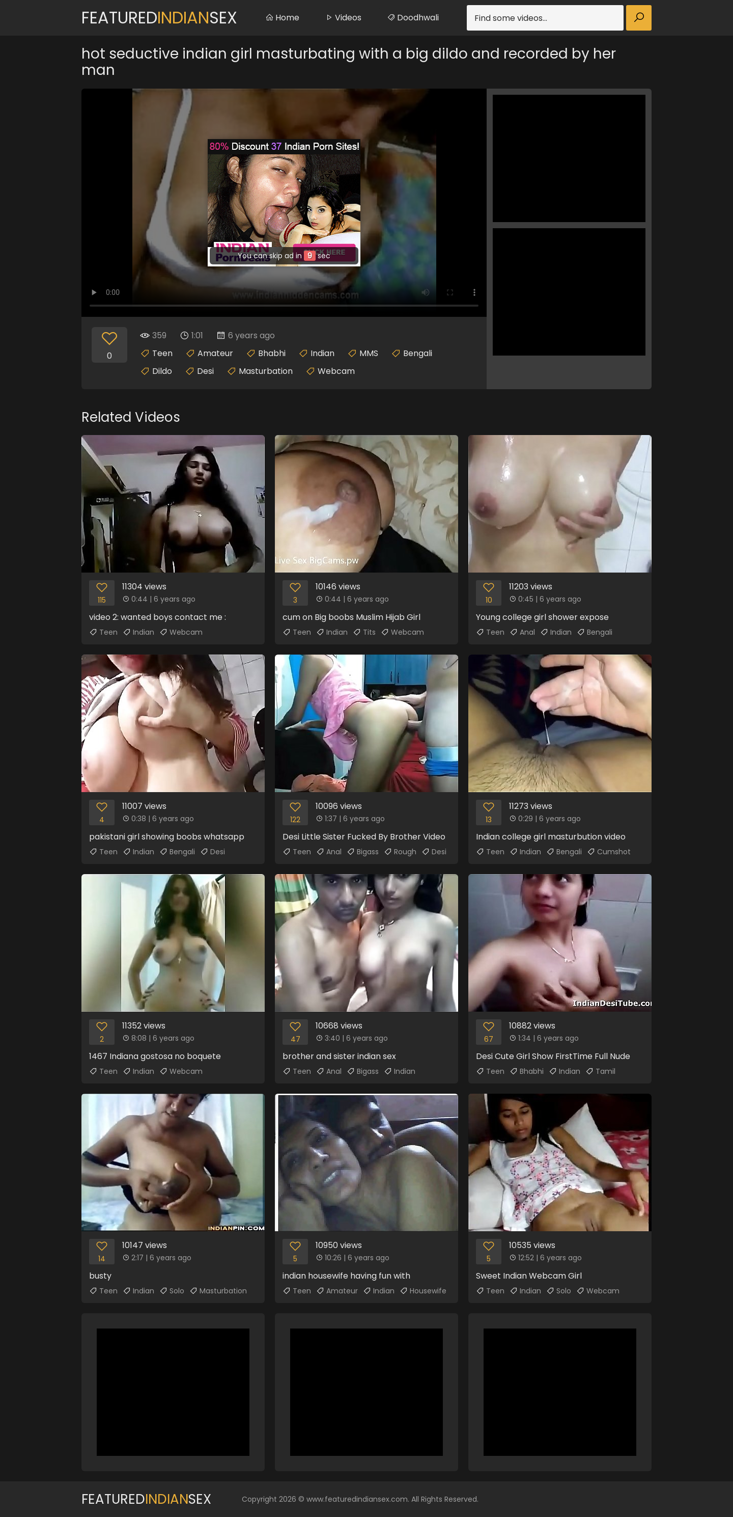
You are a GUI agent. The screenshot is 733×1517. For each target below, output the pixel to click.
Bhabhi (272, 353)
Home (282, 17)
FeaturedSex (159, 17)
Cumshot (609, 852)
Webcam (336, 371)
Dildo (162, 371)
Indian (322, 353)
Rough (400, 852)
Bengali (417, 353)
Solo (171, 1291)
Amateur (215, 353)
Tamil (600, 1071)
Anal (522, 632)
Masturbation (266, 371)
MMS (368, 353)
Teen (162, 353)
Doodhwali (413, 17)
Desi (205, 371)
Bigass (363, 852)
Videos (343, 17)
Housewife (423, 1291)
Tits (364, 632)
